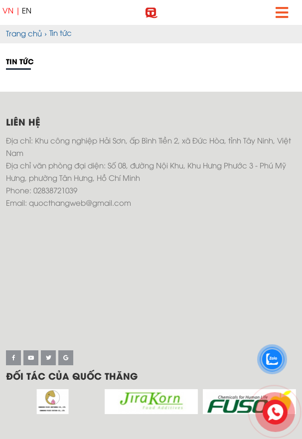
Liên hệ (23, 123)
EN (26, 11)
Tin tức (20, 62)
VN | (11, 11)
